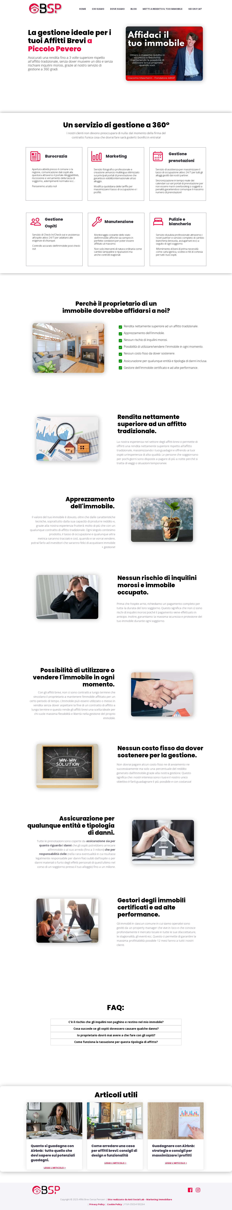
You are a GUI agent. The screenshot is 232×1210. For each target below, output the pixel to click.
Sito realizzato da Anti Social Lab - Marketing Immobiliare (140, 1199)
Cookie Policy (114, 1204)
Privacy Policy (97, 1204)
